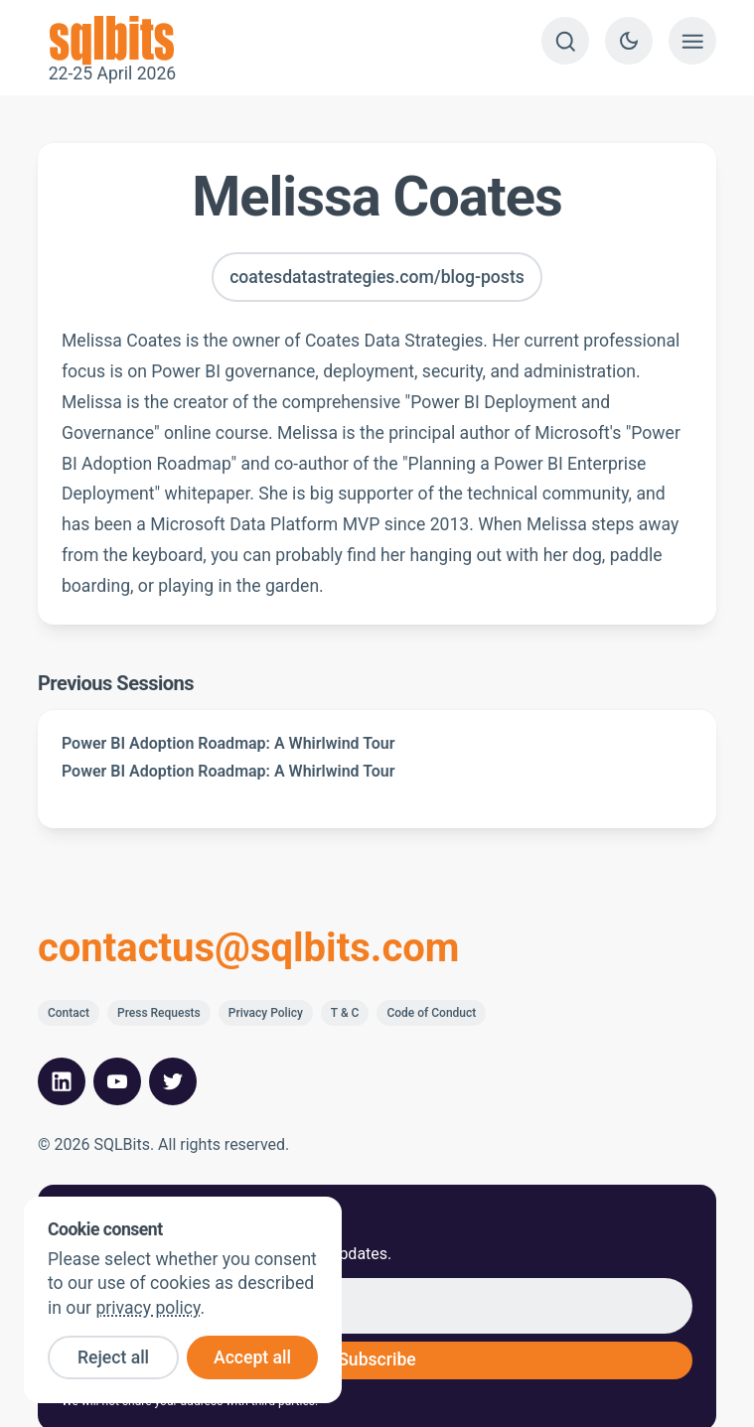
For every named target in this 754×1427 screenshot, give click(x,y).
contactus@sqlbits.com (249, 948)
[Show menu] (692, 41)
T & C (345, 1013)
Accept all (252, 1357)
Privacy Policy (265, 1013)
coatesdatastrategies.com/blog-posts (377, 277)
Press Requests (159, 1013)
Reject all (113, 1357)
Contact (68, 1013)
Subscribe (377, 1359)
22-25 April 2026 (112, 41)
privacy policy (147, 1308)
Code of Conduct (431, 1013)
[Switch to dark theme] (629, 41)
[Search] (565, 41)
